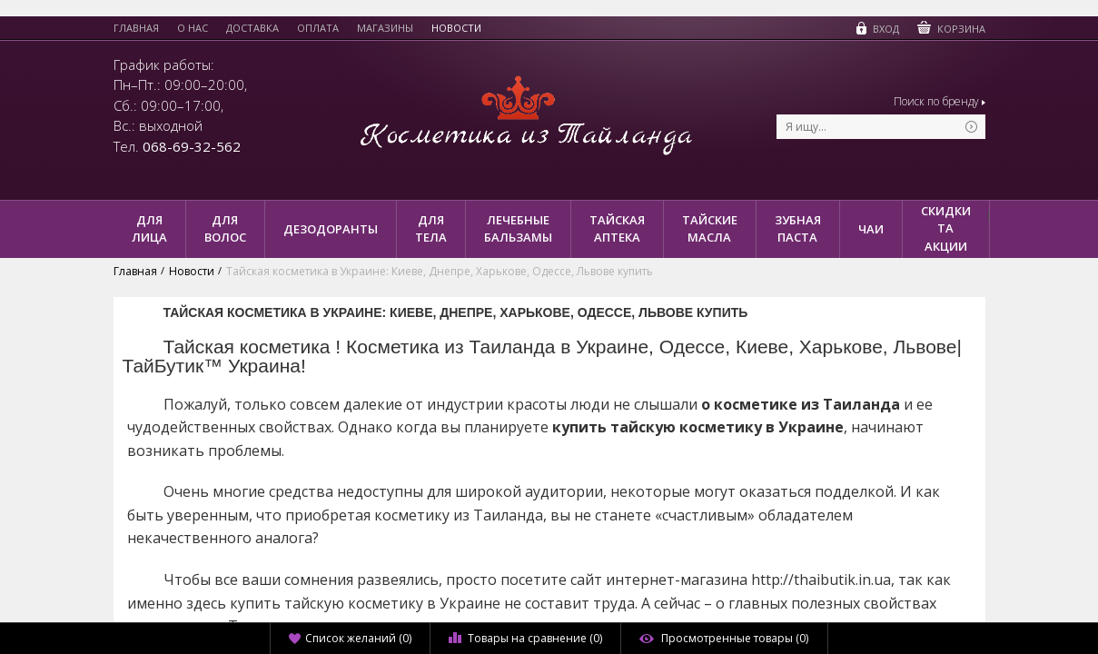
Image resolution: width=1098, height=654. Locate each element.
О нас (192, 28)
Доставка (252, 28)
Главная (136, 28)
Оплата (318, 28)
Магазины (385, 28)
